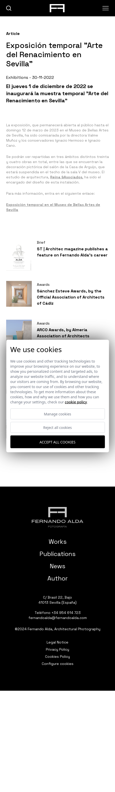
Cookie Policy (76, 402)
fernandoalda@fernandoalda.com (57, 617)
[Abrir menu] (105, 8)
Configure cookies (58, 663)
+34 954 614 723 (66, 612)
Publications (57, 554)
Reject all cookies (57, 427)
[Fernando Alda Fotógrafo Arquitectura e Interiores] (57, 517)
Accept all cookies (57, 441)
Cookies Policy (57, 656)
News (57, 566)
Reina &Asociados (66, 177)
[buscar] (9, 8)
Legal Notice (57, 642)
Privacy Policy (57, 649)
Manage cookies (57, 414)
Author (57, 578)
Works (58, 542)
